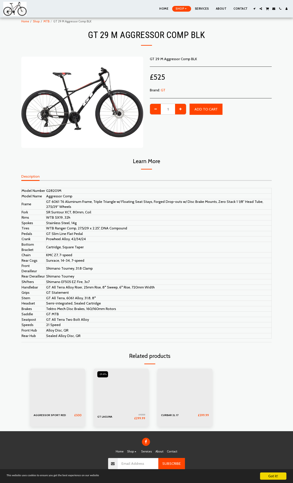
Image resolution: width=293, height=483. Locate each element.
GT (163, 90)
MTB (46, 21)
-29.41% (103, 374)
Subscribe (171, 463)
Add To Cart (206, 109)
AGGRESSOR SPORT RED (50, 415)
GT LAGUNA (105, 416)
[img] (57, 389)
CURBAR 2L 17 (170, 415)
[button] (254, 8)
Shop (36, 21)
